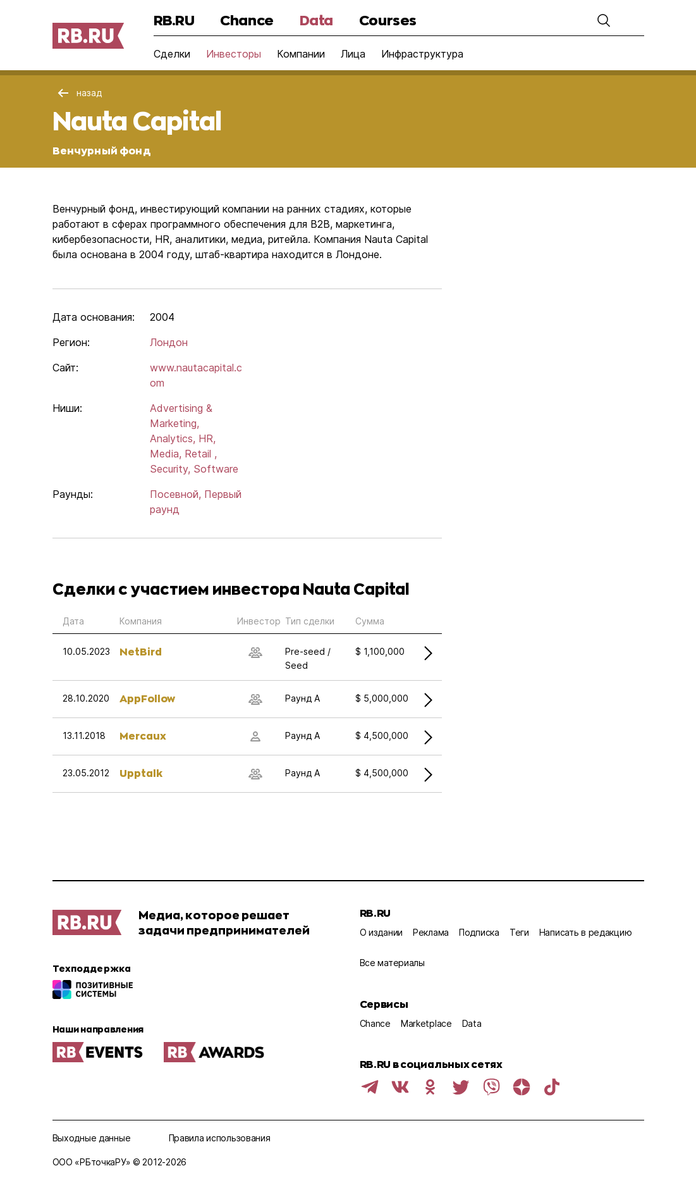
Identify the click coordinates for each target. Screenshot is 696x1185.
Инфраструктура (422, 53)
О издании (381, 932)
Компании (301, 53)
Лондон (169, 342)
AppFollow (147, 698)
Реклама (431, 932)
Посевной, (175, 494)
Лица (353, 53)
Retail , (201, 453)
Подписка (479, 932)
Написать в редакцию (585, 932)
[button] (603, 20)
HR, (207, 438)
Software (215, 468)
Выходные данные (91, 1137)
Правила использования (220, 1137)
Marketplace (426, 1023)
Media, (165, 453)
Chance (246, 20)
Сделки (172, 53)
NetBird (140, 651)
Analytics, (172, 438)
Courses (388, 20)
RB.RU (174, 20)
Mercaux (142, 735)
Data (316, 20)
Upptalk (140, 772)
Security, (170, 468)
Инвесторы (233, 53)
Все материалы (392, 962)
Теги (519, 932)
